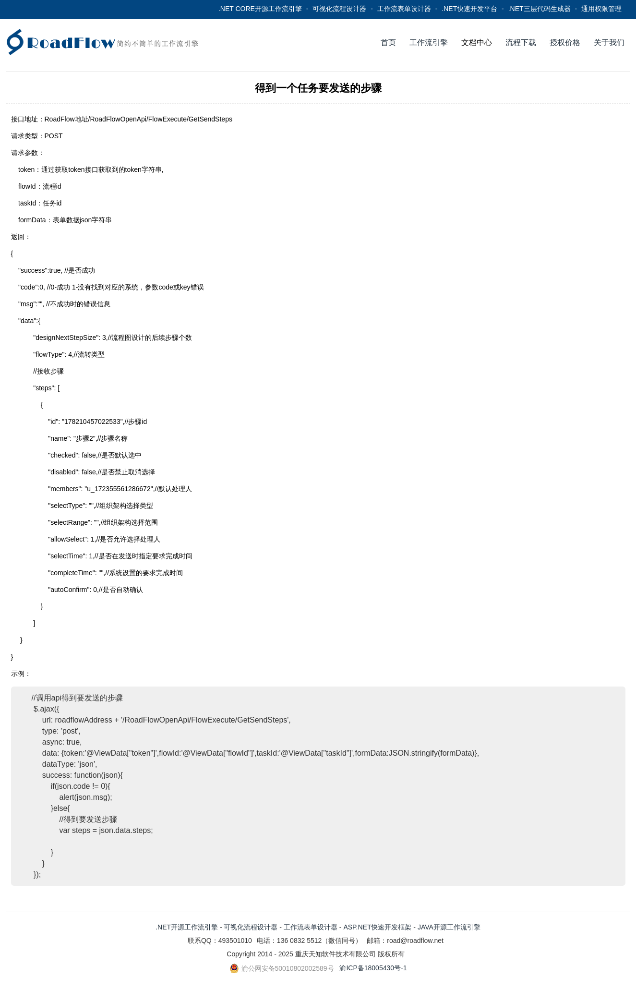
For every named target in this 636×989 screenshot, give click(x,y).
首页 (388, 42)
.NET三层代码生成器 (539, 8)
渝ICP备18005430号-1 (373, 968)
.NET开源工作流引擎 (187, 927)
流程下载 (520, 42)
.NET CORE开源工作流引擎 (260, 8)
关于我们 (609, 42)
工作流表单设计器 (404, 8)
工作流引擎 (428, 42)
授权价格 (565, 42)
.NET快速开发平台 (469, 8)
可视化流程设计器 (339, 8)
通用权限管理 (601, 8)
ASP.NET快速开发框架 (377, 927)
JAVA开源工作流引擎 (449, 927)
